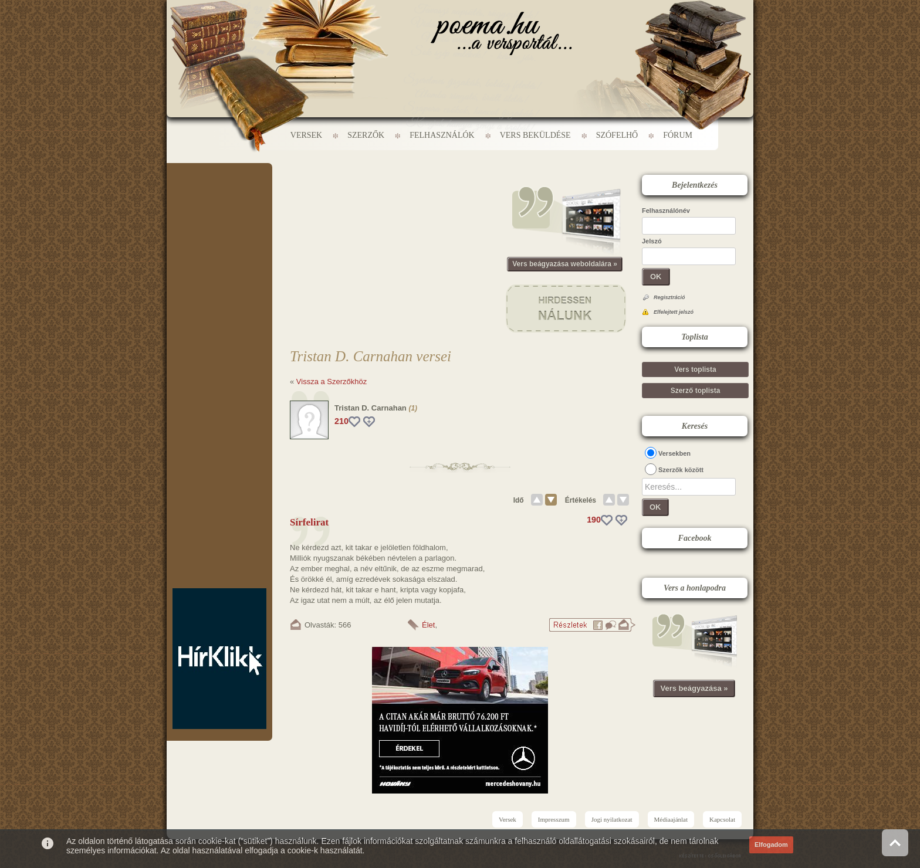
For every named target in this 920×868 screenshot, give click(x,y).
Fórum (677, 135)
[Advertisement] (219, 198)
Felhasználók (442, 135)
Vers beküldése (535, 135)
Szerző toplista (696, 390)
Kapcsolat (722, 819)
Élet (428, 625)
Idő (518, 500)
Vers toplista (695, 369)
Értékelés (580, 500)
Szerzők (365, 135)
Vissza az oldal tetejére (895, 842)
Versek (306, 135)
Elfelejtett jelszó (674, 312)
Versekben (674, 453)
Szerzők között (680, 469)
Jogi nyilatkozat (611, 819)
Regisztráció (669, 297)
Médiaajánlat (671, 819)
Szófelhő (617, 135)
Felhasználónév (666, 210)
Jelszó (652, 241)
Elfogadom (771, 844)
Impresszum (554, 819)
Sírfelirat (309, 522)
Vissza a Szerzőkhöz (331, 381)
